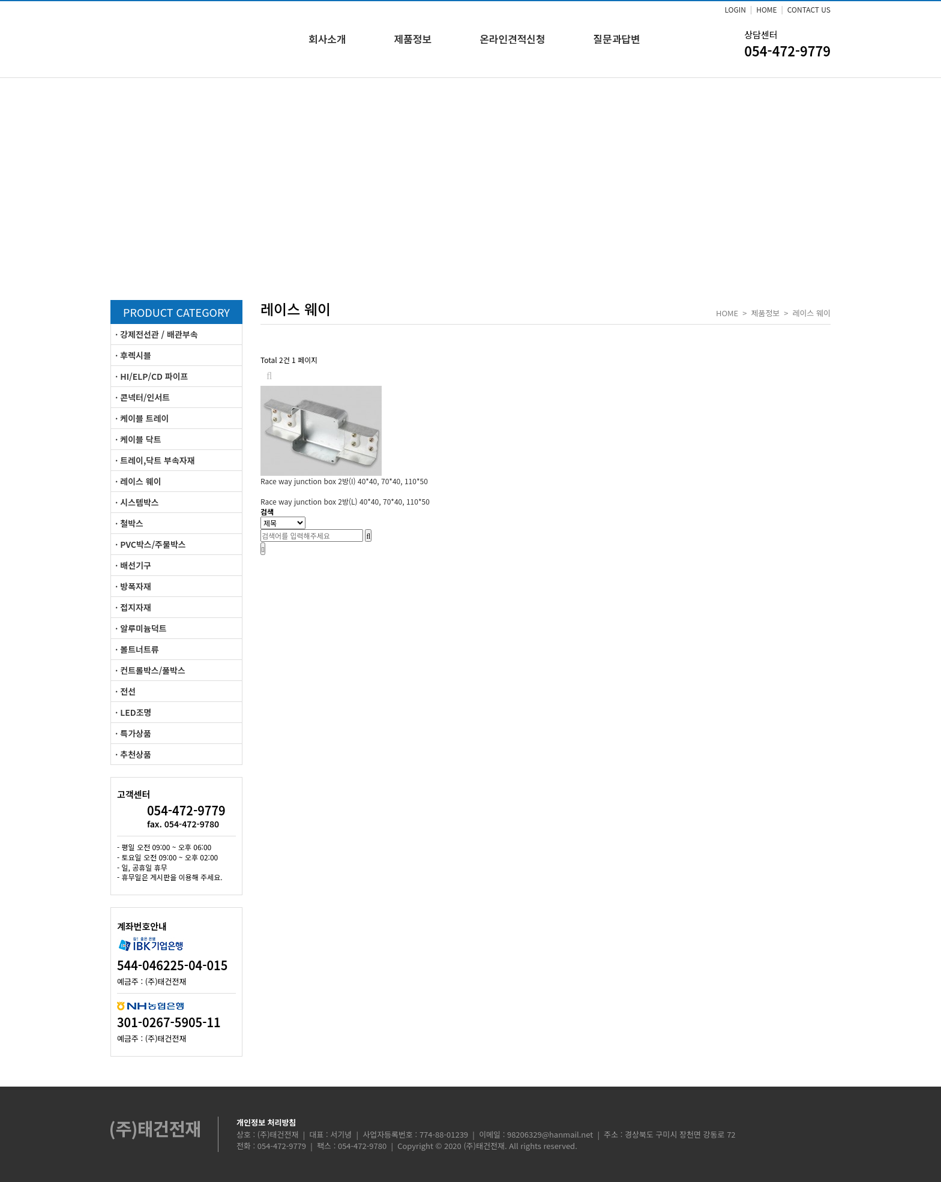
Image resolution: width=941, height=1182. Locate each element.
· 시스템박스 (137, 502)
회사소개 (327, 38)
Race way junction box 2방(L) (345, 501)
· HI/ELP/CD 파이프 (151, 376)
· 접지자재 (133, 607)
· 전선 (125, 691)
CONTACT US (809, 9)
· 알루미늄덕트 (141, 628)
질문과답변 (617, 38)
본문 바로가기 (0, 0)
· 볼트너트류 (137, 649)
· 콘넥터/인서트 (142, 397)
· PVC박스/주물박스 (150, 544)
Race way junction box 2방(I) (344, 481)
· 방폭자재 (133, 586)
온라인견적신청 (512, 38)
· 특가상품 (133, 733)
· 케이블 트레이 (142, 418)
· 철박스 (129, 523)
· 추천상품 (133, 754)
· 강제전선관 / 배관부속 (156, 334)
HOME (766, 9)
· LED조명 (133, 712)
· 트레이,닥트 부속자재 (155, 460)
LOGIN (735, 9)
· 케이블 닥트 (138, 439)
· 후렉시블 (133, 355)
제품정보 (413, 38)
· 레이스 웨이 (138, 481)
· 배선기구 (133, 565)
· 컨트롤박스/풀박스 (150, 670)
